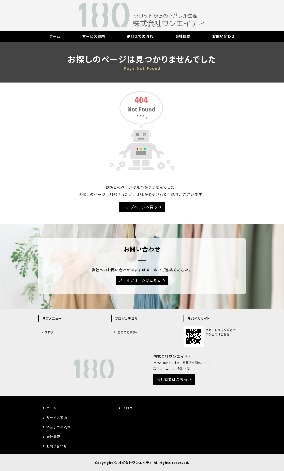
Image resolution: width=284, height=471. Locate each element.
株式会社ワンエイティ (135, 462)
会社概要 (182, 36)
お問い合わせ (223, 36)
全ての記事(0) (127, 332)
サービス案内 (93, 36)
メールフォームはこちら (140, 280)
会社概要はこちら (172, 379)
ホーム (54, 36)
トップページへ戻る (140, 207)
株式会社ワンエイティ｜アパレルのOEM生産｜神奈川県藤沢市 (142, 15)
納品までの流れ (140, 36)
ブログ (49, 332)
